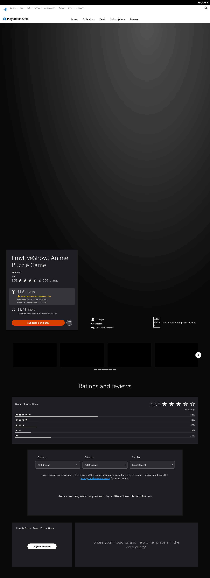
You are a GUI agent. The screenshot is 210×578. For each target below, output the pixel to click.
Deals (102, 16)
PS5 (21, 8)
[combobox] (57, 462)
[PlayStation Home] (5, 8)
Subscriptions (117, 16)
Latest (74, 16)
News (61, 8)
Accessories (49, 8)
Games (13, 8)
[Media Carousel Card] (35, 352)
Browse (134, 16)
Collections (89, 16)
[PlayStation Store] (16, 16)
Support (80, 8)
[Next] (198, 352)
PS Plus (37, 8)
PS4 (28, 8)
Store (70, 8)
